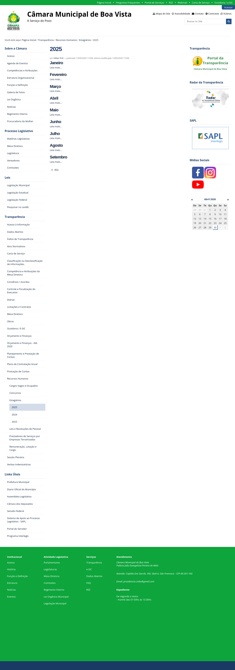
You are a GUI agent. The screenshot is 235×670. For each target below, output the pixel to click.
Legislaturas (50, 569)
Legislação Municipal (55, 603)
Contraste (213, 13)
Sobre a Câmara (16, 48)
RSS (171, 2)
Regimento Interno (54, 589)
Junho (55, 121)
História (11, 569)
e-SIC (89, 569)
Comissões (49, 583)
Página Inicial (104, 2)
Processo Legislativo (19, 131)
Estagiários (85, 40)
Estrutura (12, 583)
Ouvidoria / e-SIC (223, 2)
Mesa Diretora (51, 576)
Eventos (11, 596)
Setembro (58, 157)
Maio (54, 110)
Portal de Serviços (154, 2)
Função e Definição (17, 576)
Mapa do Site (163, 13)
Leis (7, 178)
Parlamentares (52, 562)
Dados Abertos (94, 576)
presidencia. (129, 581)
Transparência (46, 40)
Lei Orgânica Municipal (56, 596)
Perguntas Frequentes (128, 2)
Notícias (11, 589)
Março (55, 86)
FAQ (88, 583)
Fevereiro (58, 74)
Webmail (182, 2)
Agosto (56, 145)
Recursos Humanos (66, 40)
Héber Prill (58, 58)
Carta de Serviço (201, 2)
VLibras (227, 13)
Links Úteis (12, 474)
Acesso (11, 562)
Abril (54, 98)
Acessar (228, 7)
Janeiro (56, 63)
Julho (55, 133)
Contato (199, 13)
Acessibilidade (182, 13)
